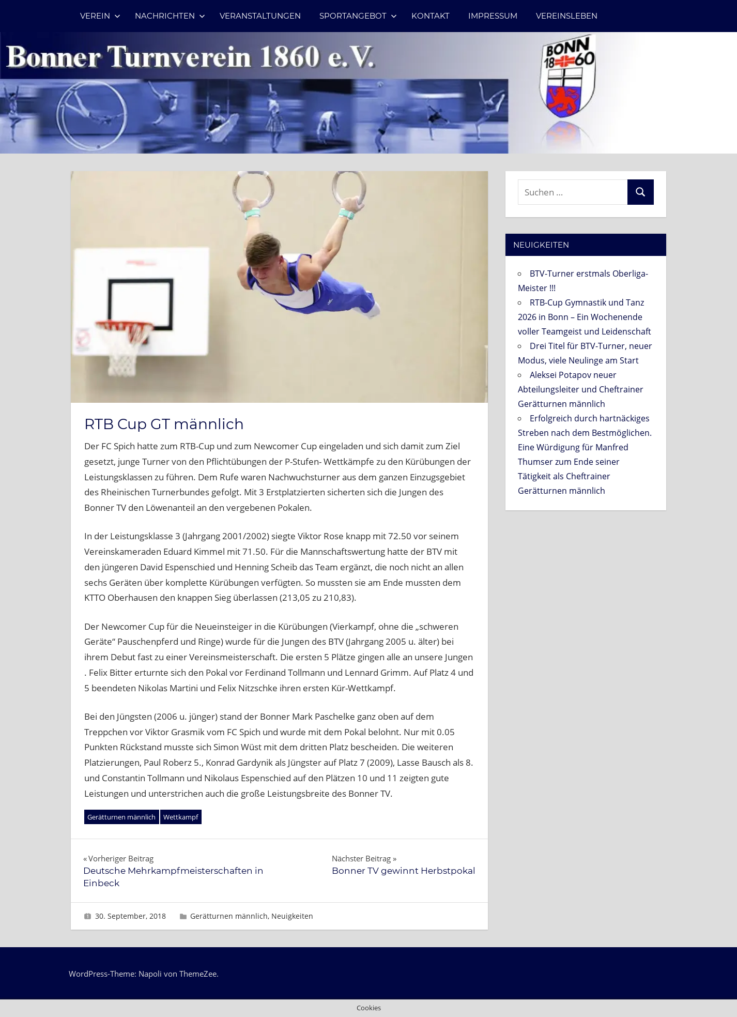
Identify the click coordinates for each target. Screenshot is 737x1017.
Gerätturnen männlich (121, 817)
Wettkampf (180, 817)
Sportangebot (358, 16)
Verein (100, 16)
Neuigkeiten (292, 916)
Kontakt (430, 16)
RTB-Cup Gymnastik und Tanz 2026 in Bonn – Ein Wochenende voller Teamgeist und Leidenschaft (584, 317)
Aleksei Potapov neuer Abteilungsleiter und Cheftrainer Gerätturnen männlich (580, 389)
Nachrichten (170, 16)
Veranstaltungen (260, 16)
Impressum (492, 16)
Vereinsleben (566, 16)
